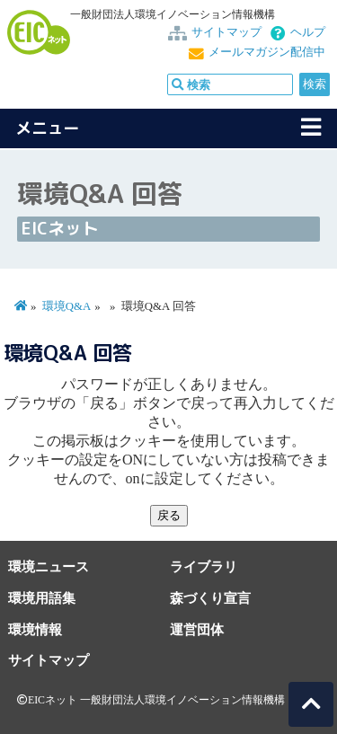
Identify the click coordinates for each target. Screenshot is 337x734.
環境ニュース (48, 566)
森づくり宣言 (210, 598)
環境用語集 (41, 598)
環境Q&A (66, 306)
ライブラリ (203, 566)
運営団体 (197, 629)
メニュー (47, 128)
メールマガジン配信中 (266, 52)
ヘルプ (307, 32)
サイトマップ (226, 32)
